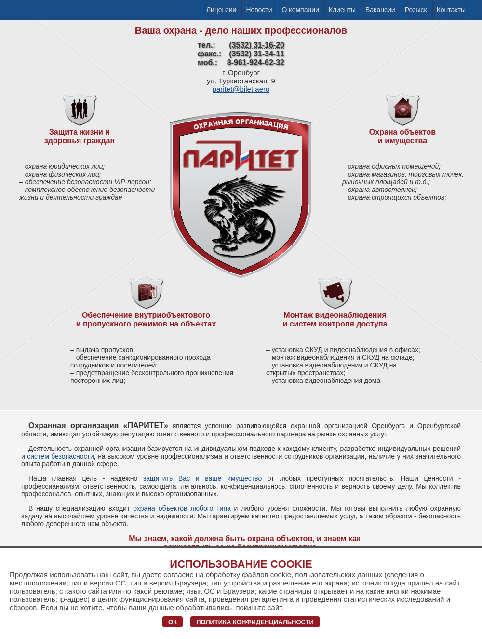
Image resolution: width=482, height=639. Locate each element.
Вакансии (380, 10)
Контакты (451, 10)
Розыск (416, 10)
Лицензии (221, 10)
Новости (259, 10)
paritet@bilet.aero (241, 89)
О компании (300, 10)
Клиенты (342, 10)
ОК (172, 621)
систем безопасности (60, 456)
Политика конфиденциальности (255, 621)
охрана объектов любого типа (182, 508)
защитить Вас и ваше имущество (202, 478)
